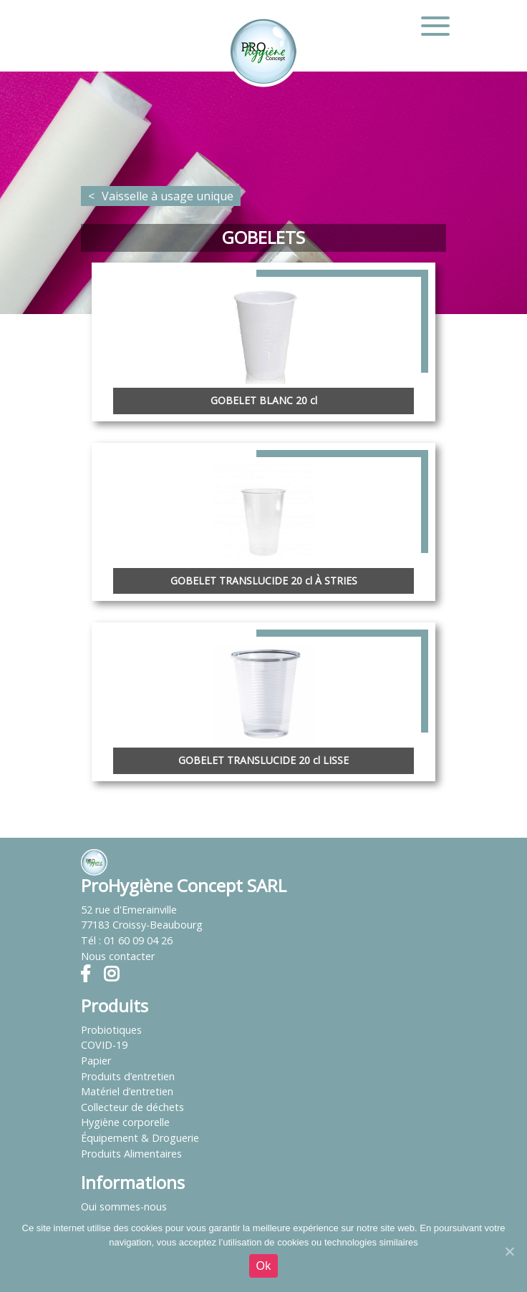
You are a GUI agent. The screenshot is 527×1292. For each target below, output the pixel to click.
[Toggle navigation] (435, 25)
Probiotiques (111, 1030)
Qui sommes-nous (124, 1206)
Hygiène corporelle (125, 1122)
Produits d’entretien (128, 1076)
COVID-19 (104, 1045)
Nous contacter (118, 956)
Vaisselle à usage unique (167, 196)
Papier (96, 1060)
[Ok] (509, 1251)
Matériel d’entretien (127, 1091)
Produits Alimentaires (131, 1153)
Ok (263, 1266)
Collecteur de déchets (132, 1107)
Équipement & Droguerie (140, 1138)
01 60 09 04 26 (138, 940)
